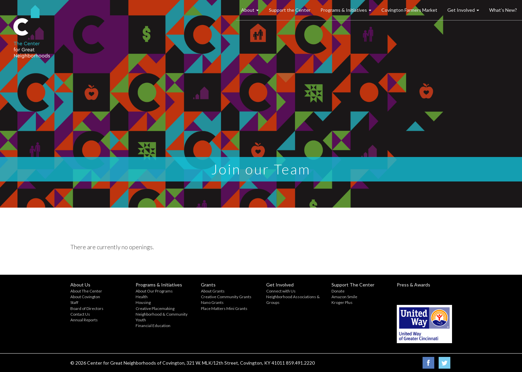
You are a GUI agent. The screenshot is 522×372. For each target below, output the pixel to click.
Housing (143, 302)
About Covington (85, 296)
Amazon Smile (344, 296)
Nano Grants (212, 302)
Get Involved (463, 10)
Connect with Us (281, 291)
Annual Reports (84, 319)
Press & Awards (413, 284)
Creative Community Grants (226, 296)
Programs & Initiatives (345, 10)
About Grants (213, 291)
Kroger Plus (342, 302)
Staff (74, 302)
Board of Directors (86, 308)
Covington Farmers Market (409, 10)
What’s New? (503, 10)
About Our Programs (154, 291)
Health (142, 296)
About (250, 10)
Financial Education (153, 325)
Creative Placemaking (155, 308)
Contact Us (80, 314)
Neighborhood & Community (162, 314)
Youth (141, 319)
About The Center (86, 291)
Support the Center (289, 10)
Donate (338, 291)
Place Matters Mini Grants (224, 308)
